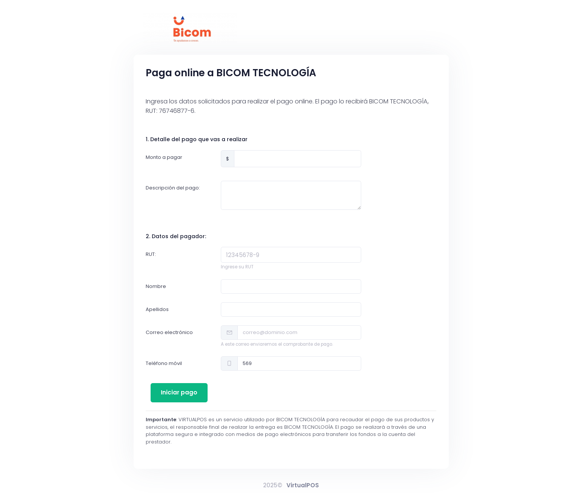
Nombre (156, 286)
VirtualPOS (302, 485)
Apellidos (157, 309)
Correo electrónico (169, 332)
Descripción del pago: (173, 187)
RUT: (151, 254)
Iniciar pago (179, 392)
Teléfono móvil (164, 363)
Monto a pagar (164, 157)
